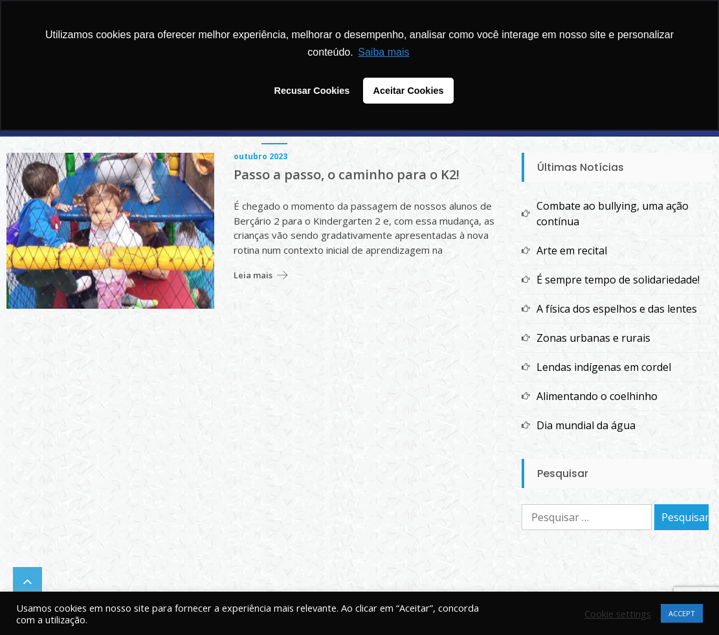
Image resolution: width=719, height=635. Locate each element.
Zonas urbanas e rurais (593, 338)
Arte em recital (571, 250)
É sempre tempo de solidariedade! (618, 280)
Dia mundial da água (586, 425)
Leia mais (253, 275)
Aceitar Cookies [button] (408, 90)
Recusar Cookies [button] (312, 90)
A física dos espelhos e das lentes (616, 309)
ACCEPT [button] (682, 613)
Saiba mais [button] (383, 52)
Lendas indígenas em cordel (603, 367)
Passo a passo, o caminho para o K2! (346, 175)
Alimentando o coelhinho (597, 396)
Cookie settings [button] (617, 613)
